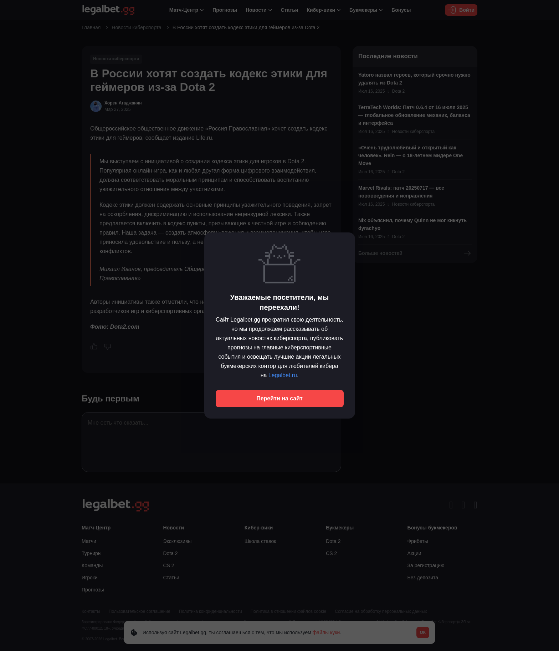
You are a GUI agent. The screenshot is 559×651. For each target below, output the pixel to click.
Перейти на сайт (279, 398)
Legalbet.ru (282, 375)
